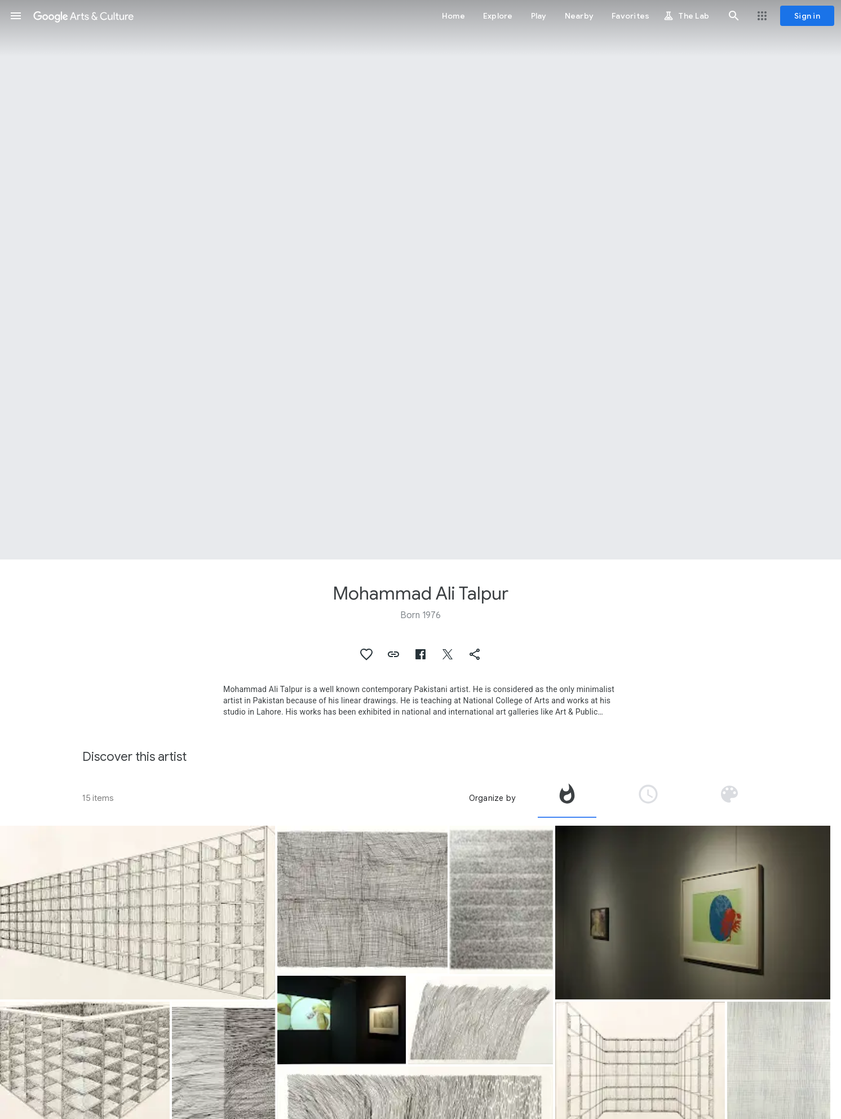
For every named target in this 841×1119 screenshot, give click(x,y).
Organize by (492, 798)
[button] (15, 15)
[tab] (567, 798)
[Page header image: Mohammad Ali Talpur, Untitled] (420, 280)
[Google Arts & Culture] (83, 16)
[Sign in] (807, 16)
